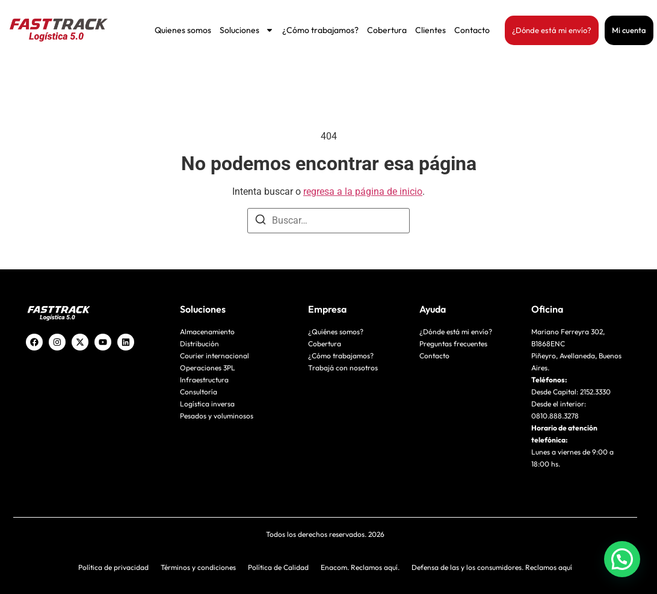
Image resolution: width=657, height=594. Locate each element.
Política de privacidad (113, 567)
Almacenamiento (207, 331)
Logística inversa (207, 403)
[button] (622, 559)
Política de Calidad (278, 567)
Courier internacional (214, 355)
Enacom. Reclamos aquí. (360, 567)
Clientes (430, 30)
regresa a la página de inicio (362, 191)
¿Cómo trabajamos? (320, 30)
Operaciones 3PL (207, 367)
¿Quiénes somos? (335, 331)
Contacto (472, 30)
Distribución (199, 343)
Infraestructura (204, 379)
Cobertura (387, 30)
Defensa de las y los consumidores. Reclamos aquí (492, 567)
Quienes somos (183, 30)
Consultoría (198, 391)
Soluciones (247, 30)
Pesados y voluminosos (216, 415)
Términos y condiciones (198, 567)
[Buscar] (260, 221)
